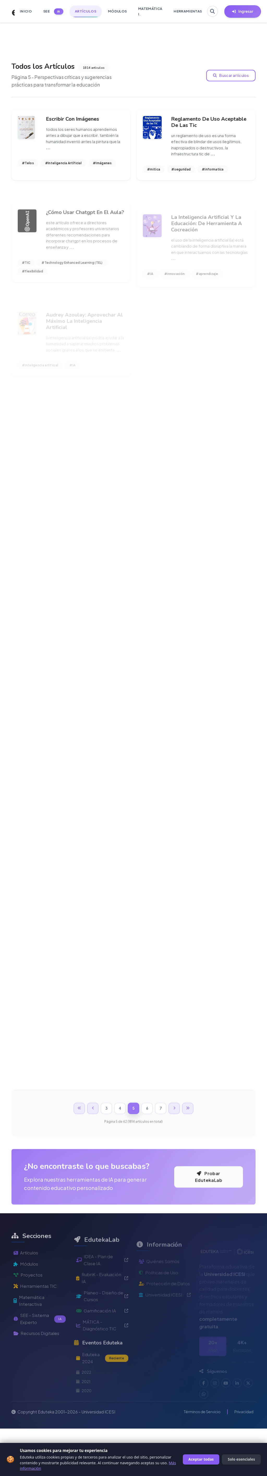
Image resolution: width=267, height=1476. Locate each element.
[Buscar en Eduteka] (213, 11)
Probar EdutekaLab (209, 1235)
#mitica (153, 171)
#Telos (28, 165)
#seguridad (181, 171)
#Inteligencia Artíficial (63, 165)
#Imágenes (102, 165)
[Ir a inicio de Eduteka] (10, 11)
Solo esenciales (241, 1459)
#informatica (213, 171)
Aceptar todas (201, 1459)
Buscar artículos (231, 75)
